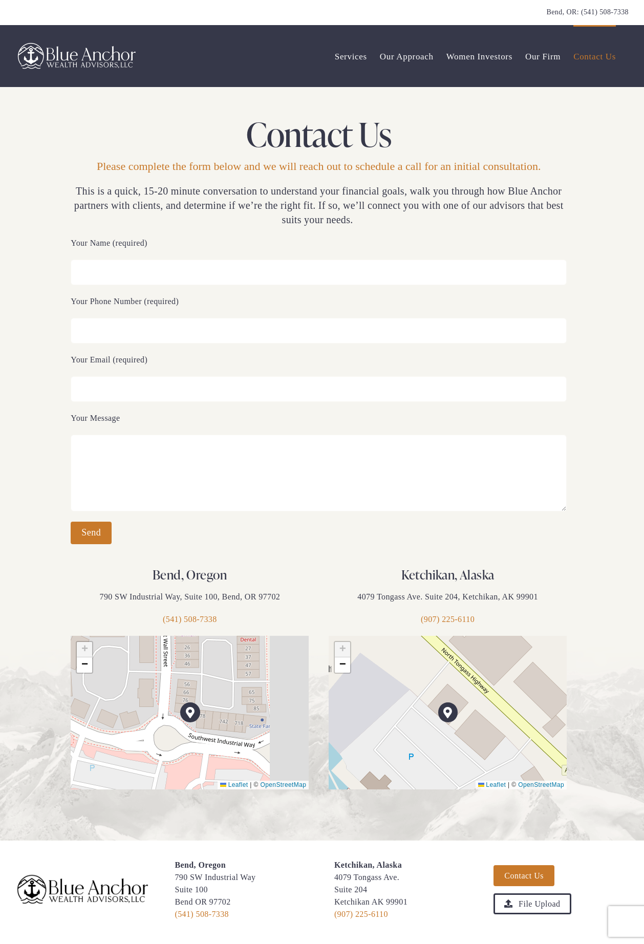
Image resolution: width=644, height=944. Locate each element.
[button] (190, 712)
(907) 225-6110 (448, 619)
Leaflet (234, 784)
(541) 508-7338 (605, 12)
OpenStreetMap (283, 784)
